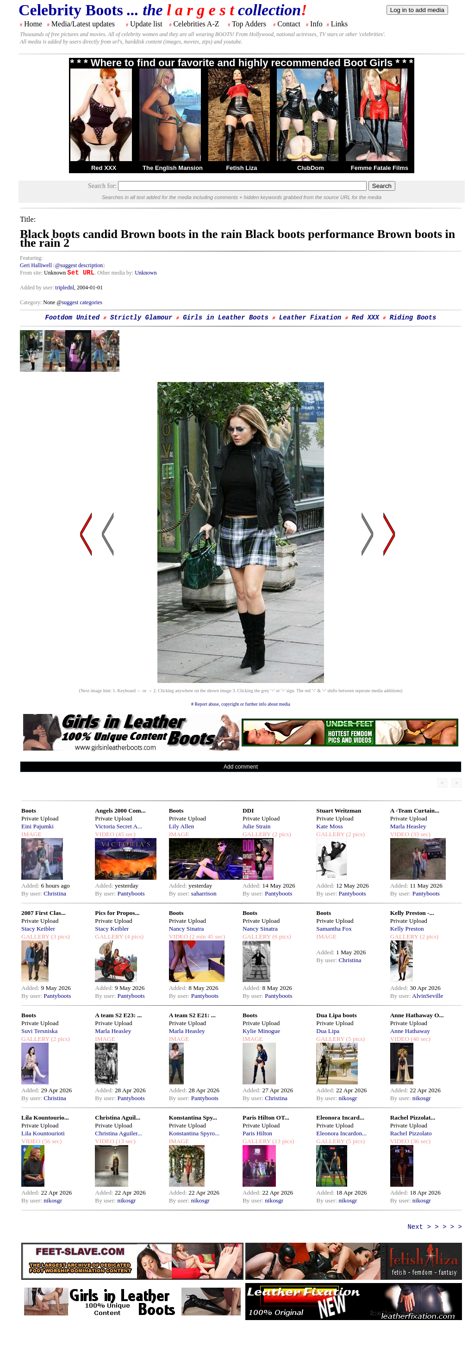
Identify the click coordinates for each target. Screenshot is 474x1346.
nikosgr (347, 1098)
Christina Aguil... (117, 1117)
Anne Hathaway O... (417, 1015)
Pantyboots (130, 893)
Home (33, 24)
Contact (288, 24)
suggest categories (82, 302)
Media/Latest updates (83, 24)
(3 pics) (60, 936)
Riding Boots (413, 317)
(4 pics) (133, 936)
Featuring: (31, 258)
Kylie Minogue (261, 1030)
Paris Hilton (257, 1133)
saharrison (204, 893)
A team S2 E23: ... (118, 1015)
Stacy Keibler (38, 928)
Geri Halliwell (36, 265)
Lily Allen (181, 826)
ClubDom (310, 167)
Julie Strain (256, 826)
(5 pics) (354, 1038)
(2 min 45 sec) (206, 936)
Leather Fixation (310, 317)
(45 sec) (125, 834)
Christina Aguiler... (118, 1133)
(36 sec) (419, 1141)
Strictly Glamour (141, 317)
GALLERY (257, 834)
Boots (28, 810)
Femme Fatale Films (379, 167)
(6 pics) (281, 936)
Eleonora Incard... (340, 1117)
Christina (55, 893)
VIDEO (104, 834)
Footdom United (72, 317)
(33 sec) (419, 834)
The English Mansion (173, 167)
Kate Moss (329, 826)
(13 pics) (282, 1141)
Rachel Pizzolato (411, 1133)
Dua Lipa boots (336, 1015)
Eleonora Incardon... (341, 1133)
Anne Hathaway (410, 1030)
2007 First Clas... (43, 912)
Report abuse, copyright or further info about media (242, 704)
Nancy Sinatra (186, 928)
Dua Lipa (327, 1030)
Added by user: (37, 287)
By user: (32, 893)
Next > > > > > (434, 1227)
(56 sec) (51, 1141)
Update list (146, 24)
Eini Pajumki (37, 826)
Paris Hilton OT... (266, 1117)
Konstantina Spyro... (194, 1133)
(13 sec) (125, 1141)
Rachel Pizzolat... (413, 1117)
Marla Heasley (408, 826)
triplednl (64, 287)
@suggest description (79, 265)
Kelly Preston (407, 928)
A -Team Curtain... (415, 810)
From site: (31, 272)
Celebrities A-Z (196, 24)
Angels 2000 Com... (120, 810)
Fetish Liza (241, 167)
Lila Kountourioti (43, 1133)
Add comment (241, 767)
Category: (31, 302)
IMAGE (31, 834)
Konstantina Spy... (193, 1117)
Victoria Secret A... (118, 826)
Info (316, 24)
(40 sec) (419, 1038)
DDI (248, 810)
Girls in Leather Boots (225, 317)
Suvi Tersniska (39, 1030)
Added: (31, 885)
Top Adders (249, 24)
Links (339, 24)
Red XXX (103, 167)
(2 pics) (281, 834)
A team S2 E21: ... (192, 1015)
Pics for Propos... (117, 912)
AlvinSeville (427, 995)
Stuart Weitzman (338, 810)
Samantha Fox (334, 928)
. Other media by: (114, 272)
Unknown (145, 272)
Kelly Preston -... (412, 912)
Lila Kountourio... (45, 1117)
